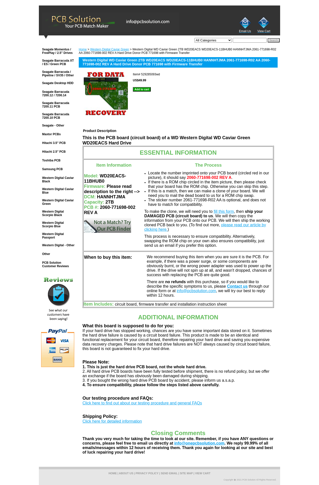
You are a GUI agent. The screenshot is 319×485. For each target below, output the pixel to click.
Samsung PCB (52, 169)
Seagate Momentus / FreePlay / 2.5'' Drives (57, 51)
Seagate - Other (53, 125)
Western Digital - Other (58, 245)
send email (169, 473)
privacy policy (147, 473)
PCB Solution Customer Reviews (55, 264)
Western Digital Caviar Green (109, 49)
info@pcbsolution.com (196, 291)
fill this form (224, 211)
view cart (203, 473)
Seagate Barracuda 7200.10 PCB (55, 116)
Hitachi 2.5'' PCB (54, 151)
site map (186, 473)
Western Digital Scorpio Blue (53, 224)
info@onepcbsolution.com (199, 443)
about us (126, 473)
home (113, 473)
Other (46, 254)
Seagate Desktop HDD (58, 83)
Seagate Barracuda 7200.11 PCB (55, 104)
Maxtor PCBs (51, 134)
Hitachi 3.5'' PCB (54, 143)
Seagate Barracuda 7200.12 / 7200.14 (55, 93)
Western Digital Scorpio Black (53, 213)
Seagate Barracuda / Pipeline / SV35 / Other (58, 73)
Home (83, 49)
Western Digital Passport (53, 235)
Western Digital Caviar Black (58, 179)
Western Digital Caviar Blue (58, 190)
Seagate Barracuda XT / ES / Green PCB (58, 62)
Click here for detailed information (112, 421)
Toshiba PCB (51, 160)
